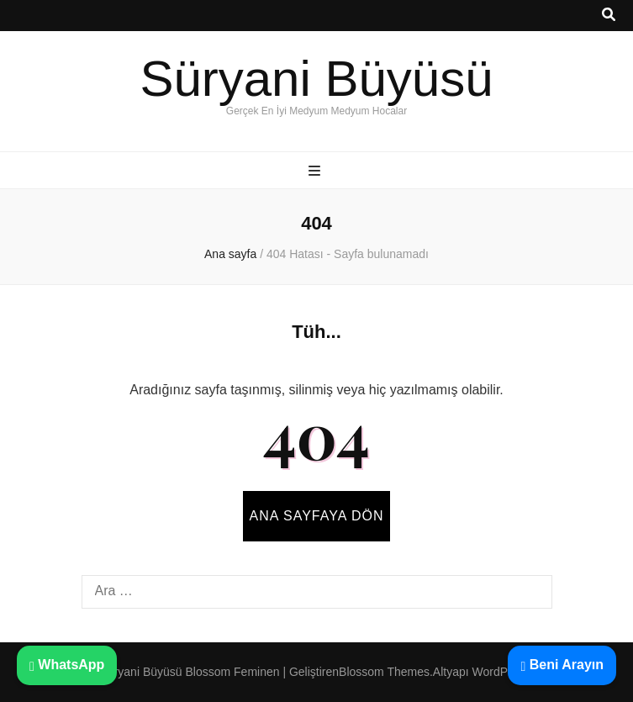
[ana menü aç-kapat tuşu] (316, 172)
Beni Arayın (562, 664)
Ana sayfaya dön (317, 516)
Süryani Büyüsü (316, 78)
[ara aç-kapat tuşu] (608, 15)
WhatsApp (66, 664)
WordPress (501, 671)
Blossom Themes (384, 671)
